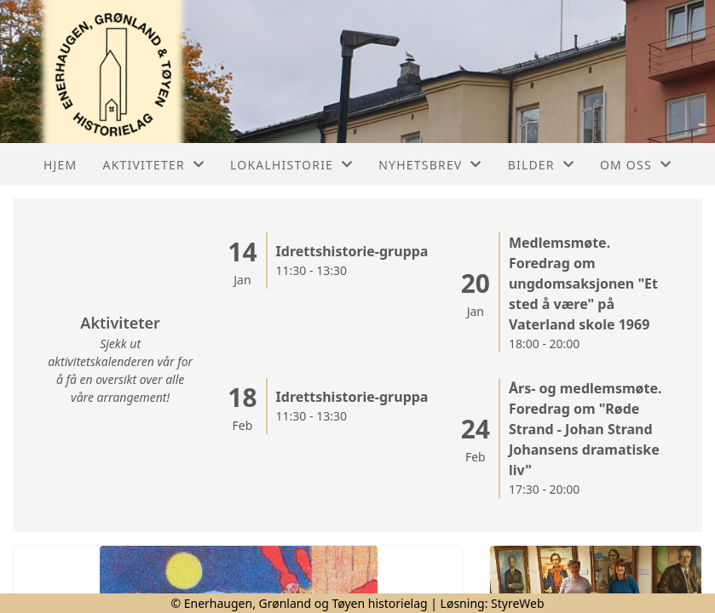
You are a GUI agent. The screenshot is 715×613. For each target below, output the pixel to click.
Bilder (541, 165)
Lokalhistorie (291, 165)
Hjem (60, 165)
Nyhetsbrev (429, 165)
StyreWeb (518, 603)
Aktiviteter (154, 165)
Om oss (636, 165)
